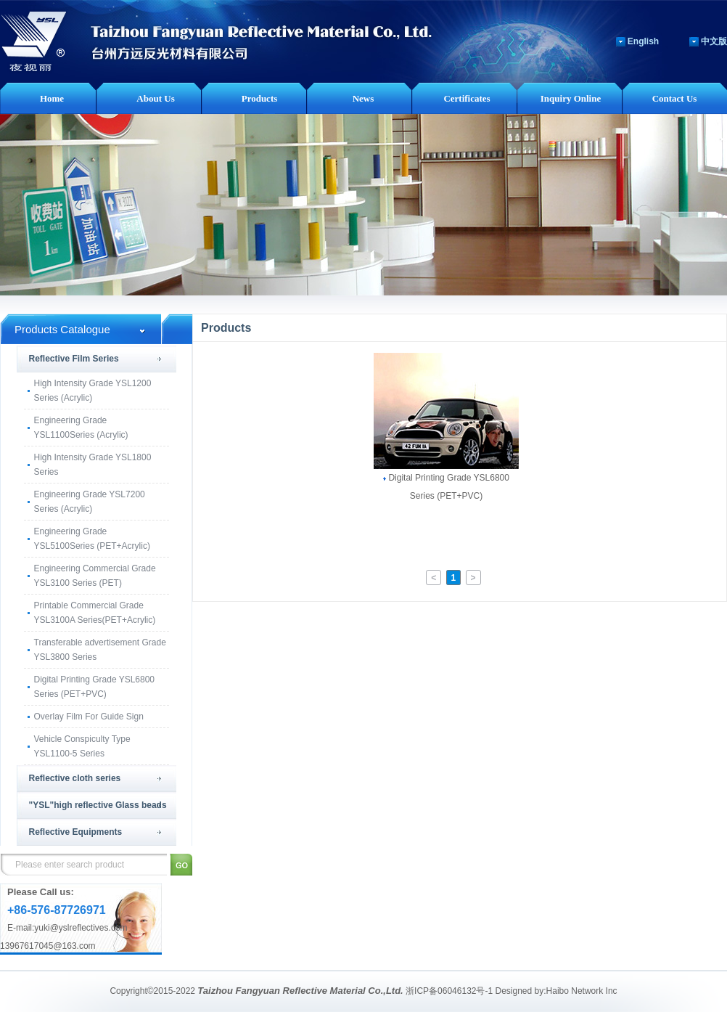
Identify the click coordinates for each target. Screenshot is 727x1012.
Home (52, 98)
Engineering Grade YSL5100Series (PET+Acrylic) (92, 538)
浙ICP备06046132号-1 (449, 991)
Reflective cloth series (75, 778)
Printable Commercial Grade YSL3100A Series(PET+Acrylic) (95, 612)
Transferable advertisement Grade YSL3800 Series (100, 649)
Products (260, 98)
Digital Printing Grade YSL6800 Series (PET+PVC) (94, 686)
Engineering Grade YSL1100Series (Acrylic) (81, 427)
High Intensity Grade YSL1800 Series (93, 464)
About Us (155, 98)
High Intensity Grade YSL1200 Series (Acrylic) (93, 390)
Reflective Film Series (74, 359)
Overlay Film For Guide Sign (89, 716)
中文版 (714, 41)
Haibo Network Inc (581, 991)
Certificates (466, 98)
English (643, 41)
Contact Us (674, 98)
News (363, 98)
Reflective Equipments (76, 832)
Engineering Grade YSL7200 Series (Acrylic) (89, 501)
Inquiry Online (571, 98)
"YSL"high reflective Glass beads (98, 805)
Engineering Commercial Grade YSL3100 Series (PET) (95, 575)
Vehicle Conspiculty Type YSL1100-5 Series (82, 746)
